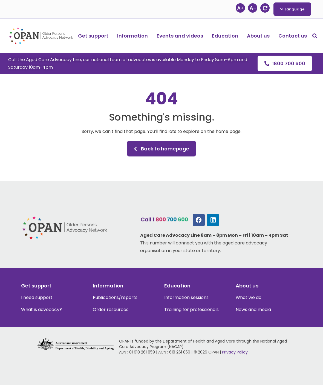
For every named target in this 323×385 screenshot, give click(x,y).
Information (132, 35)
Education (225, 35)
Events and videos (180, 35)
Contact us (292, 35)
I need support (37, 297)
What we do (248, 297)
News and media (253, 309)
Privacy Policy (235, 352)
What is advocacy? (41, 309)
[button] (314, 35)
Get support (93, 35)
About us (258, 35)
